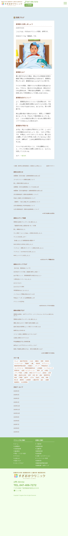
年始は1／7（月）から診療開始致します (24, 298)
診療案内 (17, 446)
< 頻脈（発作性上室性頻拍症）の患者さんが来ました (28, 166)
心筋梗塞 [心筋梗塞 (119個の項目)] (28, 380)
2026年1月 (16, 402)
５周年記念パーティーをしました (22, 279)
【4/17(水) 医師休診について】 (22, 268)
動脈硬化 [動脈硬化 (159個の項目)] (16, 382)
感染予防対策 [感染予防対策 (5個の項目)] (24, 361)
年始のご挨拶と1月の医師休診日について (24, 198)
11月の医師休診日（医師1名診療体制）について (26, 209)
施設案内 (17, 451)
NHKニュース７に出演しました (22, 255)
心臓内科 (38, 448)
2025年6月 (16, 428)
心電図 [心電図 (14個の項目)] (26, 373)
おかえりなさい (18, 283)
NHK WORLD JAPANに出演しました (23, 244)
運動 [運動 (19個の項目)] (15, 375)
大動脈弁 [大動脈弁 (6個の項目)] (30, 365)
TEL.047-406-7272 (25, 485)
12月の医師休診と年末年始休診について (24, 205)
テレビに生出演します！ (20, 236)
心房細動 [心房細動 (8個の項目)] (39, 368)
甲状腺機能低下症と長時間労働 (22, 341)
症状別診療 (17, 448)
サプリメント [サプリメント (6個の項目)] (46, 363)
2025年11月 (17, 409)
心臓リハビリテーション (42, 456)
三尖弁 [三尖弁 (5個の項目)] (31, 361)
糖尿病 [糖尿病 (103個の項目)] (22, 380)
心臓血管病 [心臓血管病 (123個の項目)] (36, 380)
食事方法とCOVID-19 (19, 330)
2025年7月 (16, 424)
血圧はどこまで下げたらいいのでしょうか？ (25, 345)
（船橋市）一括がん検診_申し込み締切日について (27, 201)
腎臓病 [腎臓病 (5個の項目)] (27, 363)
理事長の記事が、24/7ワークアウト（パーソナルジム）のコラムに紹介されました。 (34, 315)
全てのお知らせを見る (49, 213)
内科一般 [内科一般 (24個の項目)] (35, 375)
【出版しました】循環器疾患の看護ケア (24, 240)
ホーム (16, 444)
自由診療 (38, 453)
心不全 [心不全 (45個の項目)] (32, 377)
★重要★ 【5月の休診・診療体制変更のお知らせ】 (27, 175)
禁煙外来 (38, 460)
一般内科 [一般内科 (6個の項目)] (37, 363)
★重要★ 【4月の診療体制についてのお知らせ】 (26, 187)
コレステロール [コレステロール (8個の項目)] (18, 368)
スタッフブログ (18, 463)
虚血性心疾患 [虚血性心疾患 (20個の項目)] (22, 375)
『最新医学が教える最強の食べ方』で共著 (25, 225)
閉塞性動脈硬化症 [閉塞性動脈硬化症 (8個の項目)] (30, 368)
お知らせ (17, 458)
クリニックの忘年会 (19, 301)
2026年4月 (16, 391)
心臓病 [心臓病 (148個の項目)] (47, 380)
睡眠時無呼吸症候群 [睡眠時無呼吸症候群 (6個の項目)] (20, 365)
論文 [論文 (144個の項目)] (42, 380)
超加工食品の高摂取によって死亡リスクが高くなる (27, 326)
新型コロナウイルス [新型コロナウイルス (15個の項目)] (35, 373)
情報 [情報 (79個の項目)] (47, 377)
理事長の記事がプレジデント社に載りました (25, 222)
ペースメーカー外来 (41, 458)
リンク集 (18, 490)
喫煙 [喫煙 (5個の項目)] (42, 361)
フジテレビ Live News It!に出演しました (25, 251)
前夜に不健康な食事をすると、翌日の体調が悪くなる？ (28, 349)
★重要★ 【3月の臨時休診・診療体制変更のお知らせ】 (28, 190)
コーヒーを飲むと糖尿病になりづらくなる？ (25, 334)
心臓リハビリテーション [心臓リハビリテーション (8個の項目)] (28, 370)
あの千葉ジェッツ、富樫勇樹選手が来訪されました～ (28, 275)
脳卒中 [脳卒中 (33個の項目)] (26, 377)
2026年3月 (16, 394)
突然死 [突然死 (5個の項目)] (47, 361)
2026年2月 (16, 398)
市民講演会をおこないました (21, 290)
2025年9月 (16, 417)
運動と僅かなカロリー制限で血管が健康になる (26, 323)
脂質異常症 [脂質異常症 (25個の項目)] (47, 375)
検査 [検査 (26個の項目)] (15, 377)
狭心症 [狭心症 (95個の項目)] (16, 380)
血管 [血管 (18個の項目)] (49, 373)
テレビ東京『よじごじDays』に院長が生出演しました (28, 233)
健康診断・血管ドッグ (42, 465)
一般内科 (23, 155)
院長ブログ (17, 460)
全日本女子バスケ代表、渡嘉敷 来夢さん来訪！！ (27, 272)
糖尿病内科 (39, 451)
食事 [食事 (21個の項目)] (29, 375)
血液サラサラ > (50, 166)
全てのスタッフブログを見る (47, 305)
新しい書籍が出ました (19, 229)
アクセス (17, 456)
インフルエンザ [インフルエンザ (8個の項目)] (48, 368)
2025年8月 (16, 420)
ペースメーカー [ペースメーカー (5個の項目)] (18, 363)
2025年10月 (17, 413)
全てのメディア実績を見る (47, 259)
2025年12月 (17, 406)
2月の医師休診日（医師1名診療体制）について (26, 194)
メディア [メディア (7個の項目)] (37, 365)
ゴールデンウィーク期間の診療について (24, 179)
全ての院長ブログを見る (48, 353)
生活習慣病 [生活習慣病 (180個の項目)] (24, 382)
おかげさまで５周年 (19, 286)
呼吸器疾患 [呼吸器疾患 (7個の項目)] (44, 365)
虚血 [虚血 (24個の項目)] (40, 375)
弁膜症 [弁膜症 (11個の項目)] (46, 370)
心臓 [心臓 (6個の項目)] (32, 363)
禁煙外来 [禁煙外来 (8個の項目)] (16, 370)
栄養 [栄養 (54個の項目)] (42, 377)
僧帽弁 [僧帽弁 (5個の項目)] (37, 361)
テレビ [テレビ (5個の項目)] (16, 361)
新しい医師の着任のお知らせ (21, 183)
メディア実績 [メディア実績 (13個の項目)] (18, 373)
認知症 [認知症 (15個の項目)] (44, 373)
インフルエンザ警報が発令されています (24, 294)
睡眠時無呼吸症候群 (41, 463)
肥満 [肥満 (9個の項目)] (38, 370)
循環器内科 (39, 446)
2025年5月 (16, 432)
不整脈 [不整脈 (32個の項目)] (20, 377)
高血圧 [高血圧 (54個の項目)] (37, 377)
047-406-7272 (31, 2)
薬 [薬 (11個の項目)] (42, 370)
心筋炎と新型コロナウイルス (21, 337)
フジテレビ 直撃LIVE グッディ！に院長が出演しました (29, 248)
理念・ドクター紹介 (20, 453)
